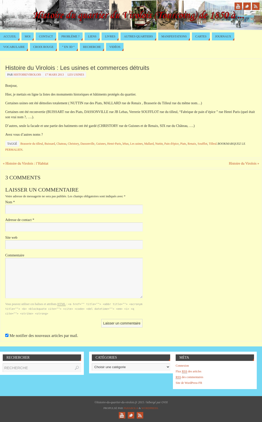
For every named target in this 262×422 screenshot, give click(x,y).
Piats (183, 143)
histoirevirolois (27, 74)
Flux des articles (188, 371)
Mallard (149, 143)
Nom (10, 202)
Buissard (49, 143)
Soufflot (202, 143)
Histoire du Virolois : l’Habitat (25, 163)
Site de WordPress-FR (189, 383)
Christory (73, 143)
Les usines (76, 74)
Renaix (192, 143)
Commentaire (14, 255)
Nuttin (159, 143)
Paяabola (131, 408)
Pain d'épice (171, 143)
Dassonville (87, 143)
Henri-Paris (114, 143)
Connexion (182, 365)
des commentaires (189, 377)
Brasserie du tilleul (31, 143)
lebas (126, 143)
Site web (11, 237)
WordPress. (150, 408)
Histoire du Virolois (244, 163)
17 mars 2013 (54, 74)
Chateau (61, 143)
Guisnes (101, 143)
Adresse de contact (19, 220)
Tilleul (213, 143)
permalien (13, 149)
